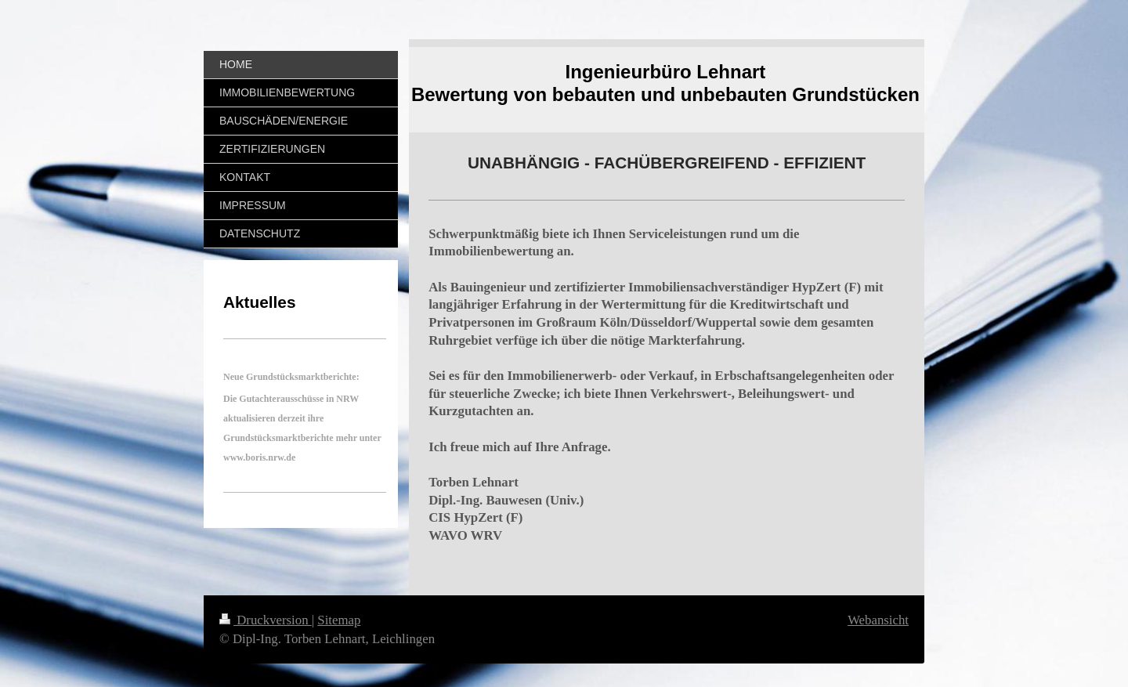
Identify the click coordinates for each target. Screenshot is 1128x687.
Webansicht (878, 620)
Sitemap (338, 620)
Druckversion (265, 620)
